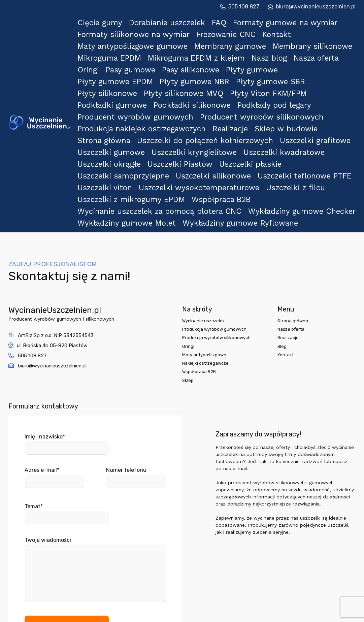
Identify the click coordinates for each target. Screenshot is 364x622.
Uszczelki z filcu (294, 119)
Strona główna (112, 90)
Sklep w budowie (287, 83)
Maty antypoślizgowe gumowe (134, 34)
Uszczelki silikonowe (214, 112)
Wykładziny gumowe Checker (284, 133)
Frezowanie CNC (223, 27)
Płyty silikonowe (114, 62)
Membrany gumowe (226, 34)
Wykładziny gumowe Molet (130, 140)
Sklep (188, 299)
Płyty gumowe (274, 48)
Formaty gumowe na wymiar (300, 20)
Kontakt (278, 27)
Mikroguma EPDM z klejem (199, 41)
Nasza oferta (325, 41)
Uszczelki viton (112, 119)
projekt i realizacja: (303, 615)
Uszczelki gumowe (118, 97)
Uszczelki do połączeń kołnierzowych (208, 90)
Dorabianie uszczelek (176, 20)
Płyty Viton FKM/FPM (272, 62)
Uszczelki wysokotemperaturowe (203, 119)
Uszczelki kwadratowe (285, 97)
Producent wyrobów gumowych (136, 76)
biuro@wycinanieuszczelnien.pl (312, 6)
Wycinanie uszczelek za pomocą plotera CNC (156, 133)
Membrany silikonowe (306, 34)
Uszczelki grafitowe (310, 90)
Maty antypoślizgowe (205, 272)
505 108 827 (239, 6)
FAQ (233, 20)
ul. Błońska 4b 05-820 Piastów (55, 261)
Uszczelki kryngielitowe (199, 97)
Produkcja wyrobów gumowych (216, 245)
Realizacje (228, 83)
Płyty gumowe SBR (274, 55)
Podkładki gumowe (118, 69)
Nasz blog (272, 41)
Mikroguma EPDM (116, 41)
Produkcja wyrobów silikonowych (217, 254)
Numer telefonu (136, 394)
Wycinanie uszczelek (204, 236)
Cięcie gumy (108, 20)
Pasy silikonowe (210, 48)
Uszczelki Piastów (188, 104)
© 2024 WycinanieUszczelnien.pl (182, 615)
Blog (285, 263)
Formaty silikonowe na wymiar (135, 27)
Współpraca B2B (219, 126)
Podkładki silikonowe (196, 69)
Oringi (99, 48)
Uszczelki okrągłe (116, 104)
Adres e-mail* (55, 394)
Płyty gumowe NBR (199, 55)
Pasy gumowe (148, 48)
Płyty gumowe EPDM (121, 55)
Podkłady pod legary (276, 69)
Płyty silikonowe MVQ (189, 62)
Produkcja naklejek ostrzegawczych (142, 83)
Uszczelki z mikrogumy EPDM (133, 126)
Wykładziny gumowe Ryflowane (234, 140)
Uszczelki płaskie (259, 104)
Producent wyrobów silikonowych (250, 76)
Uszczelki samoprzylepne (127, 112)
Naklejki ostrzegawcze (206, 281)
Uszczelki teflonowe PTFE (302, 112)
